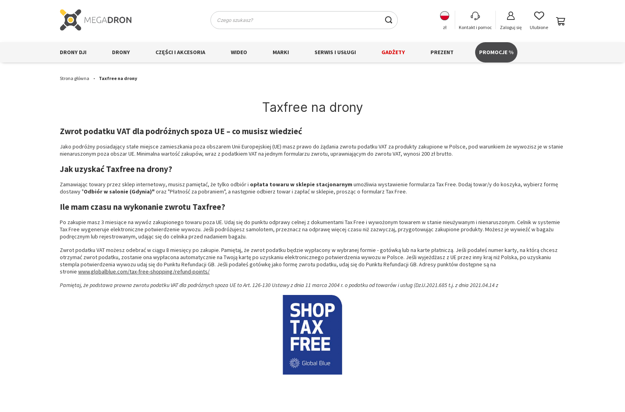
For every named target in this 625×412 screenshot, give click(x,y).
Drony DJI (73, 52)
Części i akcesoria (180, 52)
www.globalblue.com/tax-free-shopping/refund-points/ (144, 271)
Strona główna (74, 78)
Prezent (442, 52)
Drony (121, 52)
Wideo (239, 52)
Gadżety (393, 52)
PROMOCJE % (496, 52)
